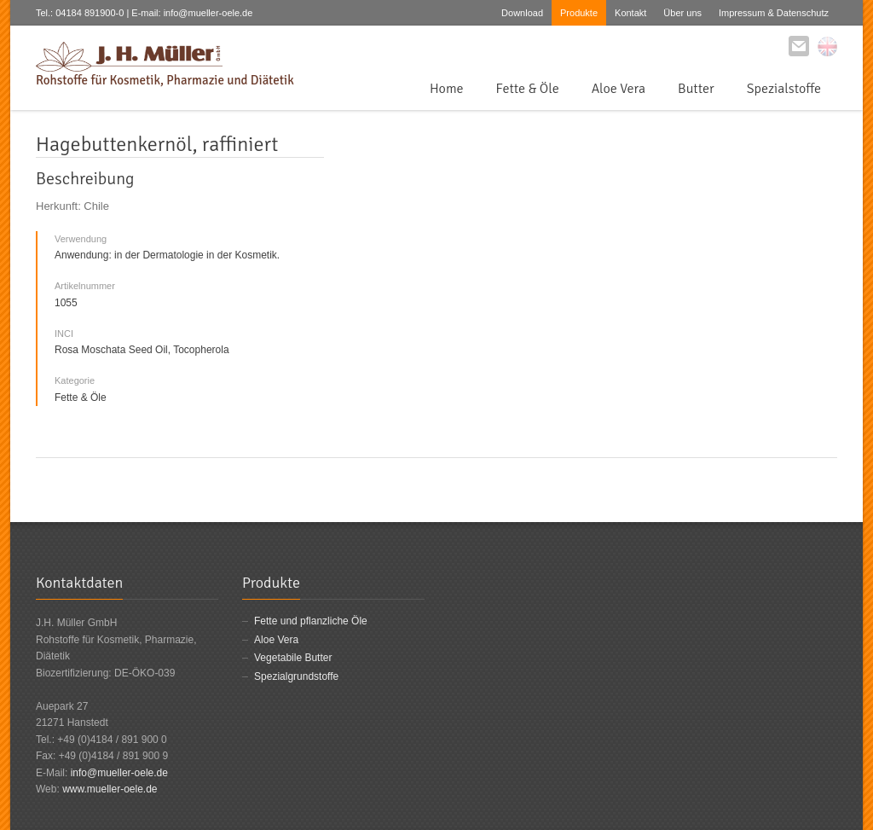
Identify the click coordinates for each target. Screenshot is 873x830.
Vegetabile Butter (293, 658)
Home (447, 88)
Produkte (579, 13)
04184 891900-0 (89, 13)
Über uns (682, 13)
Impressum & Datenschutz (774, 13)
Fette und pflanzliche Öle (310, 621)
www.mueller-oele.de (109, 789)
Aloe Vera (618, 88)
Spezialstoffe (784, 88)
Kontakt (630, 13)
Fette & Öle (527, 88)
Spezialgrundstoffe (296, 676)
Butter (696, 88)
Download (522, 13)
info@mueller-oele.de (119, 773)
